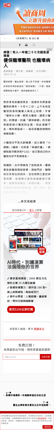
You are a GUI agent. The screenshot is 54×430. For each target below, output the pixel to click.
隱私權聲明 (42, 418)
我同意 (47, 427)
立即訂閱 (45, 356)
